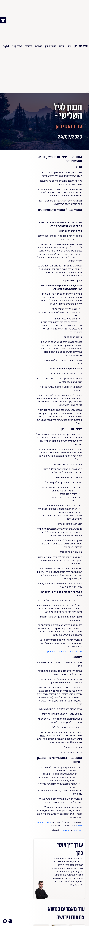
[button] (3, 20)
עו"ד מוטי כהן (81, 46)
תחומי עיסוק (50, 46)
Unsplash (77, 830)
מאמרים (38, 46)
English (6, 46)
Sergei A (65, 830)
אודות (61, 46)
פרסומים (28, 46)
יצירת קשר (17, 46)
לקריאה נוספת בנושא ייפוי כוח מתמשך (64, 651)
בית (69, 46)
